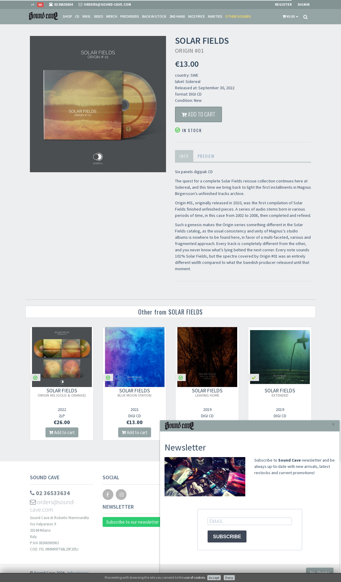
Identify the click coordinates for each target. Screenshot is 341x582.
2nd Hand (177, 16)
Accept (214, 577)
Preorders (129, 16)
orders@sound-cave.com (52, 505)
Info (184, 156)
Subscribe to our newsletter (132, 522)
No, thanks (320, 572)
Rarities (215, 16)
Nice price (196, 16)
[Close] (333, 424)
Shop (67, 16)
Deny (229, 577)
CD (77, 16)
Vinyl (86, 16)
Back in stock (154, 16)
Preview (206, 156)
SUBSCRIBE (227, 536)
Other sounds (238, 16)
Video (98, 16)
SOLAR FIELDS (62, 392)
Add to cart (198, 114)
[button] (290, 16)
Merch (111, 16)
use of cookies (194, 577)
